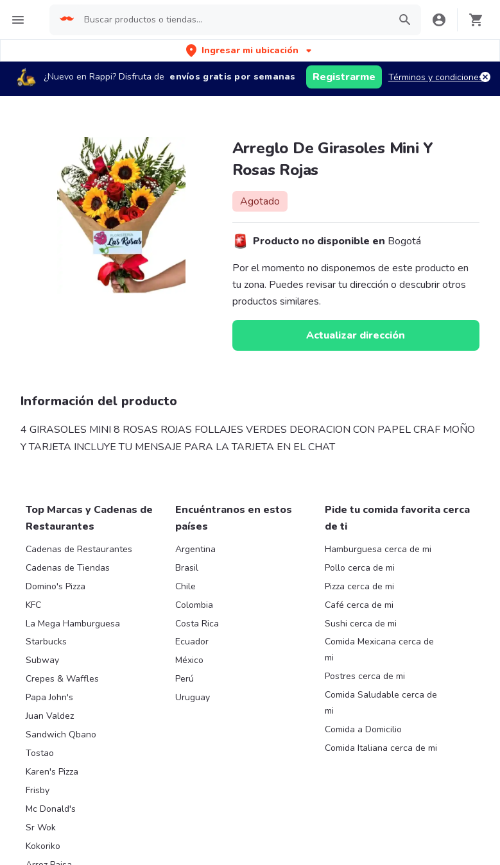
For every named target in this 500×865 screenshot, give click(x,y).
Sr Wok (41, 827)
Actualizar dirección (355, 335)
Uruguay (192, 697)
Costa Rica (197, 623)
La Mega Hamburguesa (73, 623)
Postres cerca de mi (365, 676)
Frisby (37, 790)
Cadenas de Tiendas (68, 568)
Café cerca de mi (359, 605)
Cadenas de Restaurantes (79, 549)
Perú (184, 679)
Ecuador (192, 641)
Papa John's (49, 697)
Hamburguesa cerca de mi (378, 549)
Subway (42, 660)
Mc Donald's (51, 809)
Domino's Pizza (55, 586)
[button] (250, 50)
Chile (185, 586)
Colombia (194, 605)
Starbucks (46, 641)
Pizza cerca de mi (359, 586)
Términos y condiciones (435, 77)
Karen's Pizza (52, 772)
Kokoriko (43, 846)
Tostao (40, 753)
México (189, 660)
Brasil (186, 568)
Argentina (195, 549)
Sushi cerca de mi (361, 623)
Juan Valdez (50, 716)
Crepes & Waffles (62, 679)
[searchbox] (232, 19)
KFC (33, 605)
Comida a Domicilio (363, 729)
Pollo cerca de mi (360, 568)
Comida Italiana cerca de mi (381, 748)
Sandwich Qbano (61, 734)
